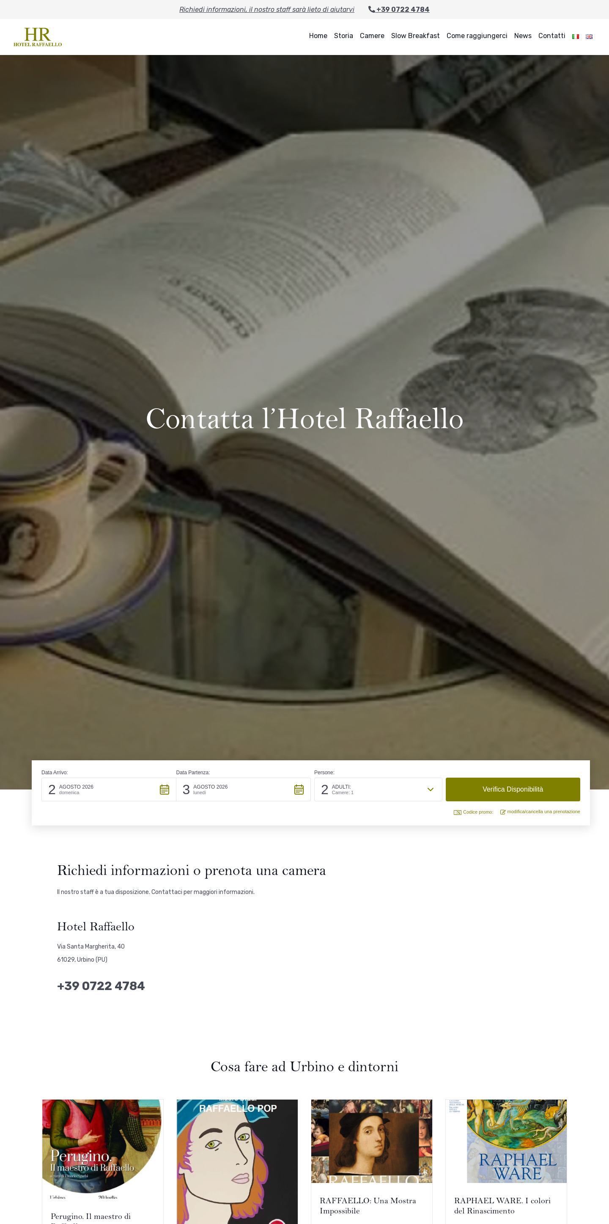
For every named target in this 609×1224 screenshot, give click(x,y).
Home (318, 36)
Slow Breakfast (415, 36)
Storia (343, 36)
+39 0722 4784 (399, 10)
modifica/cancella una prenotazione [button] (540, 811)
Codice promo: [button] (474, 812)
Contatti (551, 36)
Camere (372, 36)
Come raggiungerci (477, 36)
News (523, 36)
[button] (108, 789)
